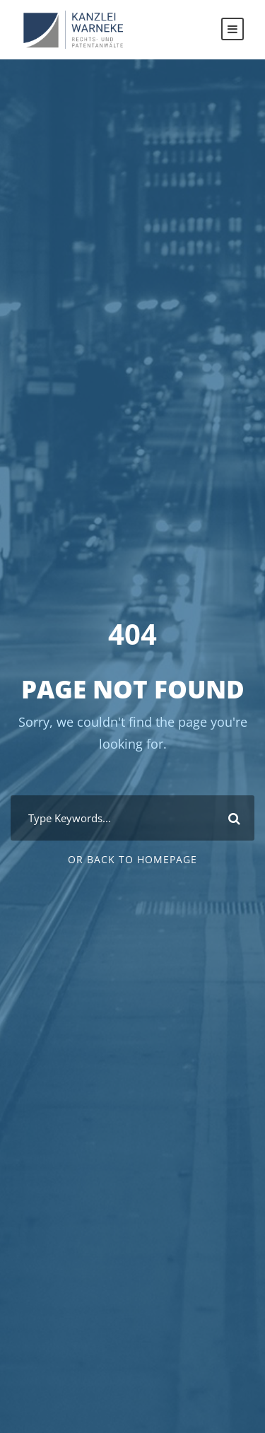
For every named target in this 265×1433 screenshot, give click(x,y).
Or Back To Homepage (132, 859)
